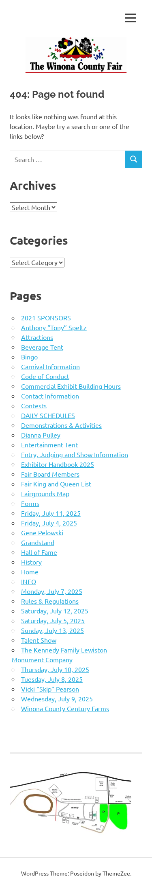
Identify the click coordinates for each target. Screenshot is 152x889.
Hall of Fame (39, 552)
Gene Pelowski (42, 532)
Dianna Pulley (40, 435)
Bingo (29, 357)
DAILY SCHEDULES (48, 415)
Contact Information (50, 396)
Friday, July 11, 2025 (51, 513)
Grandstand (37, 542)
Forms (30, 503)
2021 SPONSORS (46, 317)
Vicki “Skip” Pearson (50, 689)
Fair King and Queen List (56, 484)
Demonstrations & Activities (61, 425)
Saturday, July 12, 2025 (54, 611)
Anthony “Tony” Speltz (54, 327)
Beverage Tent (42, 347)
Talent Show (38, 640)
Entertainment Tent (49, 444)
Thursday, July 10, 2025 (55, 669)
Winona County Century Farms (65, 708)
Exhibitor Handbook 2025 (57, 464)
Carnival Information (50, 366)
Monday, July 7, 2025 (51, 591)
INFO (28, 581)
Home (30, 571)
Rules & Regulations (50, 601)
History (31, 562)
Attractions (37, 337)
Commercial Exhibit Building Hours (71, 386)
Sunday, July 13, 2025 (52, 630)
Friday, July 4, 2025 (49, 523)
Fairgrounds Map (45, 493)
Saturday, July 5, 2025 (53, 620)
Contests (34, 405)
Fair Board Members (50, 474)
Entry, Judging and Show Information (74, 454)
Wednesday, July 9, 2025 (57, 698)
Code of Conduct (45, 376)
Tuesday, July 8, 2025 (52, 679)
